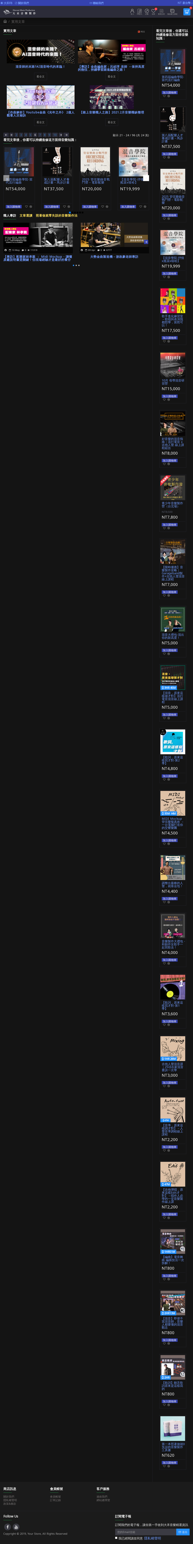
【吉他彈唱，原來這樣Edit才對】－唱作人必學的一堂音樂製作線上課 (172, 1195)
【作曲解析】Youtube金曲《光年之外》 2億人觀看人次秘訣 (40, 114)
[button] (6, 177)
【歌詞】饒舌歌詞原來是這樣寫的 (172, 1385)
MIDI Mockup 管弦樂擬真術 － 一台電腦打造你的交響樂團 (173, 823)
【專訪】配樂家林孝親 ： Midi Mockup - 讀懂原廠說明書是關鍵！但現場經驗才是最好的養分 (36, 254)
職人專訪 (9, 213)
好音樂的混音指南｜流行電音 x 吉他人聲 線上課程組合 (173, 443)
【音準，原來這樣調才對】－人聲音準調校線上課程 (172, 1130)
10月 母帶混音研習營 (173, 382)
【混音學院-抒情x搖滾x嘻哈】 (133, 181)
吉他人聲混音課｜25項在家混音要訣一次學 (172, 1066)
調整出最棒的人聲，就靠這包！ (172, 884)
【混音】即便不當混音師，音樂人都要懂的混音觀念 (172, 1323)
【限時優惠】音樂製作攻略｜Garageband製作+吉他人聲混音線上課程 (173, 573)
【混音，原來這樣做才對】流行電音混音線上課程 (172, 697)
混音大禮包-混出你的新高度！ (173, 636)
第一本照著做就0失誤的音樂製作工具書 (173, 1446)
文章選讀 (25, 213)
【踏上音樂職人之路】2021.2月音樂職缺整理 (111, 112)
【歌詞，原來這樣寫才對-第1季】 (172, 1005)
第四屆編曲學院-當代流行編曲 (18, 181)
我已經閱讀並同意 (138, 1538)
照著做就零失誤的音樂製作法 (54, 213)
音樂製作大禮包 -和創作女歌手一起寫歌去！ (173, 944)
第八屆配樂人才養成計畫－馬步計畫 (57, 181)
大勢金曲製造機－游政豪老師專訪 (114, 252)
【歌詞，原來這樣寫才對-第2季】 (172, 760)
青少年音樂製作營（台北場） (172, 505)
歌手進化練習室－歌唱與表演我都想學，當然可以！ (172, 321)
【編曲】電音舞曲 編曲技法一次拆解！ (173, 1259)
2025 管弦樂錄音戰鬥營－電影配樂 (95, 181)
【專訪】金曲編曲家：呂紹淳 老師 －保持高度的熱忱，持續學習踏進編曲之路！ (111, 68)
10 (59, 135)
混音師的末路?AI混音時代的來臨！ (40, 66)
